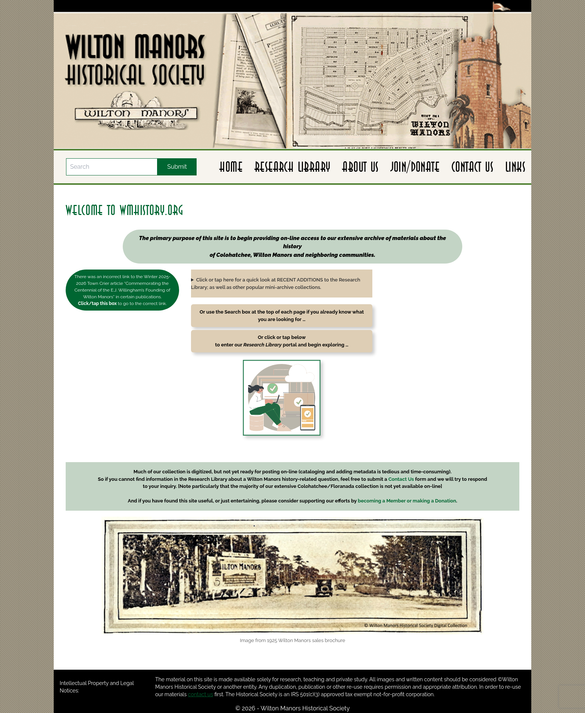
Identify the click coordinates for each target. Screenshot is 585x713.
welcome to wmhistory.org (125, 210)
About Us (360, 166)
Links (515, 166)
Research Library (292, 166)
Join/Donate (415, 166)
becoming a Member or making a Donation (407, 501)
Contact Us (472, 166)
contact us (200, 694)
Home (231, 166)
